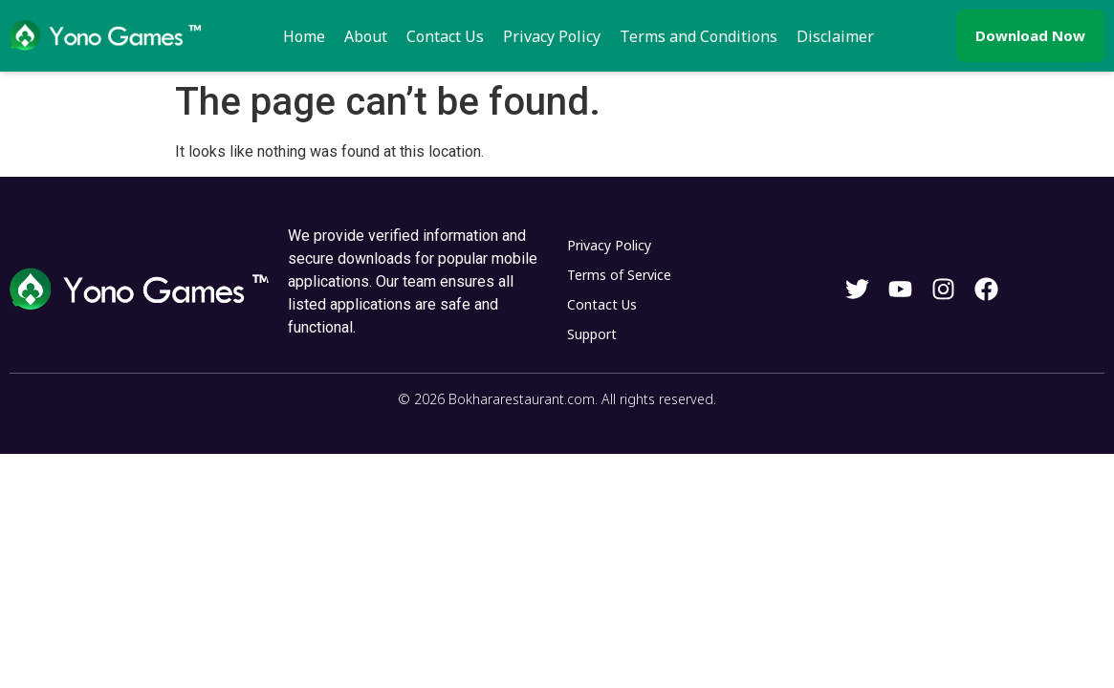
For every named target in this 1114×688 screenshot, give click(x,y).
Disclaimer (835, 36)
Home (304, 36)
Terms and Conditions (698, 36)
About (365, 36)
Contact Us (445, 36)
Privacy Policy (552, 36)
